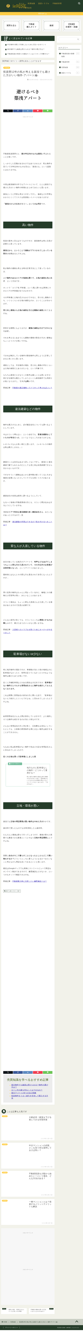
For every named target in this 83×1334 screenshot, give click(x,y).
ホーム (21, 3)
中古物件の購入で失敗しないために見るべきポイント (26, 45)
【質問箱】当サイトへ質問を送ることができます (21, 63)
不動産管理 (57, 3)
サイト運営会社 (25, 8)
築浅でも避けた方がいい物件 (12, 895)
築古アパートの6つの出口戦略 (23, 1097)
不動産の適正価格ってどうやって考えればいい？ (32, 390)
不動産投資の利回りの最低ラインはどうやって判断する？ (26, 55)
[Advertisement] (27, 136)
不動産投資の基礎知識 (70, 55)
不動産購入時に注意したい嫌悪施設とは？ (29, 885)
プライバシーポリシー (11, 1331)
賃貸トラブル (43, 3)
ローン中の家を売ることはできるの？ (27, 1094)
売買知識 (31, 3)
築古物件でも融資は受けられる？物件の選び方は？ (26, 49)
